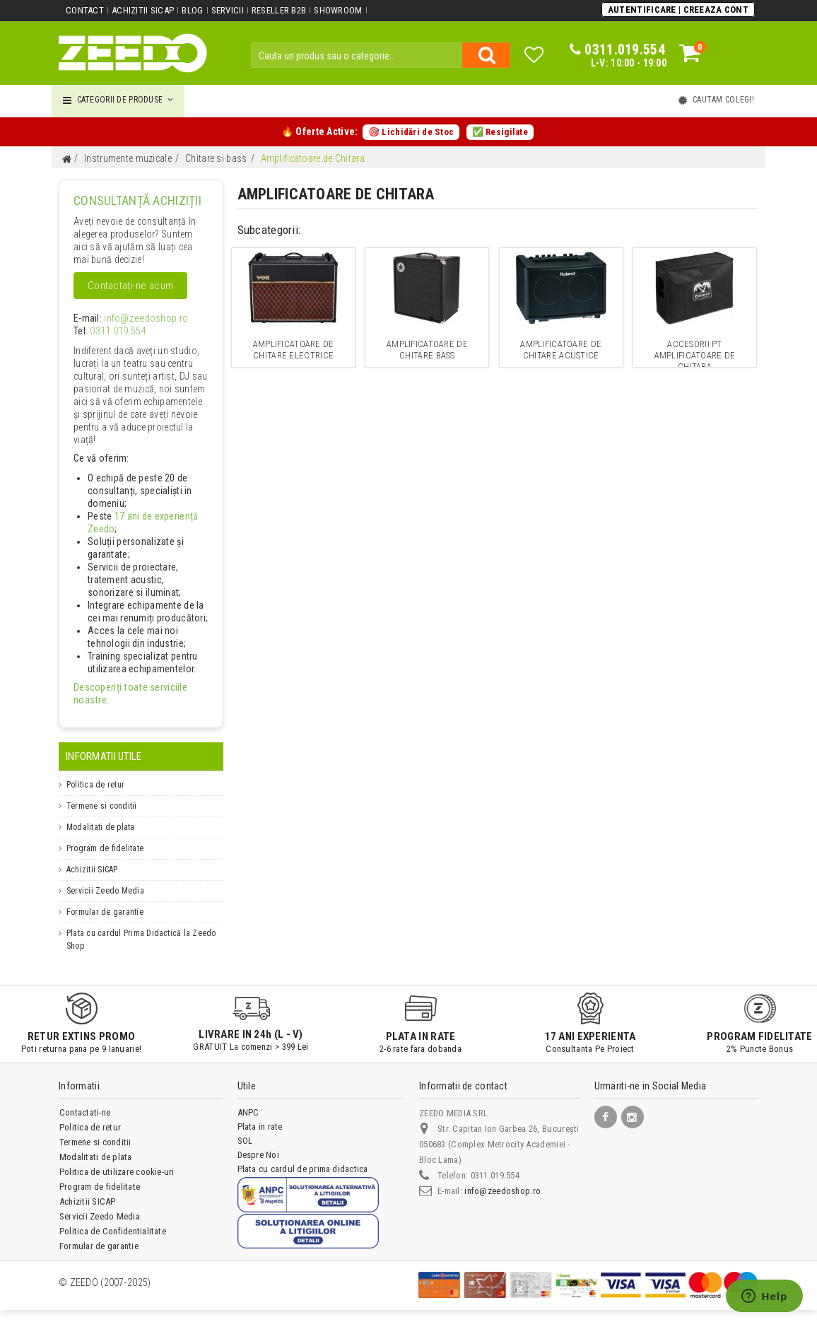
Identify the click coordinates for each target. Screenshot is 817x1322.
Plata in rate (260, 1114)
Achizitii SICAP (143, 10)
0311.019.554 (112, 332)
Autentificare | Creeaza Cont (678, 9)
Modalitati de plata (100, 814)
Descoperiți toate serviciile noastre (137, 688)
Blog (191, 10)
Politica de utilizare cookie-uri (117, 1159)
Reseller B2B (277, 10)
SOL (245, 1128)
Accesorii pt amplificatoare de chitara (694, 355)
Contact (85, 10)
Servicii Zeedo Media (105, 878)
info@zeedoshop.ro (135, 319)
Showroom (336, 10)
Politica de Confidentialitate (112, 1218)
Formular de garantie (104, 899)
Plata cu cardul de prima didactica (302, 1156)
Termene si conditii (101, 793)
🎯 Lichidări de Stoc (411, 132)
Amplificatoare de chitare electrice (293, 350)
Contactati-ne (84, 1099)
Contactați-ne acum (130, 285)
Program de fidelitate (104, 836)
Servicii (226, 10)
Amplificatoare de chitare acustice (561, 350)
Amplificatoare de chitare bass (427, 350)
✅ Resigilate (499, 132)
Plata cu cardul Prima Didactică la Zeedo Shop (141, 927)
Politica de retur (95, 772)
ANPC (248, 1099)
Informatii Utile (103, 743)
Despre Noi (258, 1142)
